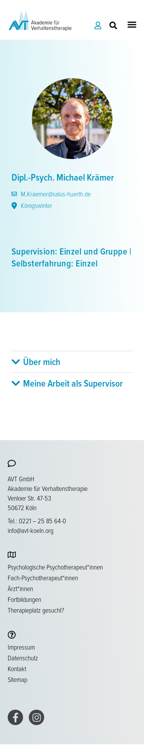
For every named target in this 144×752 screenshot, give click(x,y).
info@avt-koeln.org (30, 530)
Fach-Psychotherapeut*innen (43, 577)
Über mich (41, 361)
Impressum (21, 647)
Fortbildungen (24, 599)
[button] (132, 24)
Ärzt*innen (20, 588)
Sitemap (17, 679)
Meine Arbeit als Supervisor (73, 383)
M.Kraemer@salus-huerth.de (51, 193)
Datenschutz (23, 657)
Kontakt (17, 668)
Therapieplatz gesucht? (36, 610)
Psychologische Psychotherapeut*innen (55, 566)
